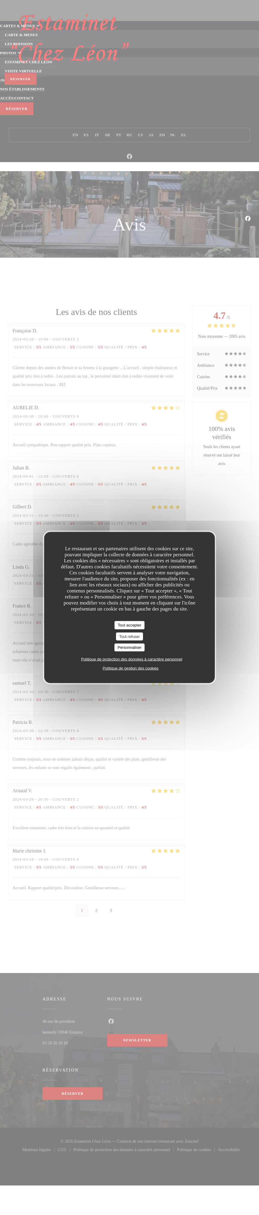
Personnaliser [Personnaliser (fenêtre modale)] (129, 647)
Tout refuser (129, 636)
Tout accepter (129, 625)
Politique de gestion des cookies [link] (131, 668)
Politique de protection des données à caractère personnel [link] (131, 659)
